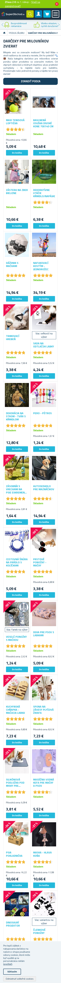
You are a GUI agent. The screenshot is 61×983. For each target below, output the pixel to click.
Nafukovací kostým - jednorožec (40, 266)
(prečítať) (7, 964)
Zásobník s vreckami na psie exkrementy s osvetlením (17, 489)
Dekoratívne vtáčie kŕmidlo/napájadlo (44, 193)
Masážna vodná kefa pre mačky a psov (43, 783)
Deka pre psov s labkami (43, 634)
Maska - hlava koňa (42, 854)
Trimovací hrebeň (12, 338)
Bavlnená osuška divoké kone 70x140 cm (43, 123)
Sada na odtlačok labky (43, 345)
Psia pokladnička (14, 854)
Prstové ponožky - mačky (39, 562)
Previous (2, 25)
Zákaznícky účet (38, 16)
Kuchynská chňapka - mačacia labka (15, 710)
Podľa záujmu (16, 33)
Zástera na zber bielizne (17, 191)
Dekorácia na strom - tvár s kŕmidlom (16, 416)
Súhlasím (12, 971)
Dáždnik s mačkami (12, 264)
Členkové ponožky (39, 931)
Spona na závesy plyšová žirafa (43, 710)
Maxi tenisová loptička (15, 122)
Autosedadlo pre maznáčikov (43, 488)
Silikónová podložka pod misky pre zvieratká (15, 783)
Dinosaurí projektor (13, 924)
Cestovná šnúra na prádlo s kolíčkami (17, 562)
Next (58, 25)
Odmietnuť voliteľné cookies (20, 978)
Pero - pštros (42, 413)
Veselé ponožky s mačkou (16, 638)
